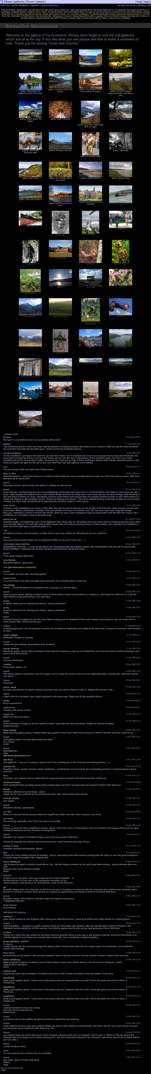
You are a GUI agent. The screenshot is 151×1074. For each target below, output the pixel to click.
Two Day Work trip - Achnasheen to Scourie (54, 16)
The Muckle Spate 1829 (98, 14)
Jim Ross (8, 759)
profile (14, 5)
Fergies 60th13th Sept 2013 (47, 18)
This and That (33, 10)
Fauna (117, 12)
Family (62, 14)
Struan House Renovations (84, 16)
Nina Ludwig (9, 730)
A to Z (69, 14)
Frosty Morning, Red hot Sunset (28, 14)
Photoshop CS (7, 14)
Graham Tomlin (11, 798)
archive (113, 14)
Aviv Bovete (9, 560)
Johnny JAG (9, 971)
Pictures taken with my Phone (94, 18)
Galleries (35, 5)
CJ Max (7, 932)
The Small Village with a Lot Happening (109, 10)
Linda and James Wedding (119, 18)
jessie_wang (9, 687)
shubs (6, 700)
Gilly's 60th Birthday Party (81, 10)
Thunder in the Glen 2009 (70, 18)
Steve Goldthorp (11, 861)
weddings (84, 14)
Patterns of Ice (34, 12)
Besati (6, 789)
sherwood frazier (12, 782)
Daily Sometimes (8, 10)
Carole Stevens (11, 648)
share (15, 434)
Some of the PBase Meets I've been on (79, 12)
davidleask (8, 978)
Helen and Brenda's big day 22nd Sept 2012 (122, 16)
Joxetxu (7, 664)
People (146, 12)
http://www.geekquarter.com (16, 755)
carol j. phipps (10, 635)
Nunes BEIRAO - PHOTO (16, 941)
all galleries (23, 5)
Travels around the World (51, 12)
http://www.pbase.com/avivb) (22, 567)
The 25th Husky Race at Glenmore (55, 10)
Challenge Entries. (18, 12)
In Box (76, 14)
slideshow (141, 5)
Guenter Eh (9, 766)
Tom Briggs (9, 585)
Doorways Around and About (129, 14)
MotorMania (137, 12)
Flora (123, 12)
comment (8, 434)
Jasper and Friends (50, 14)
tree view (121, 5)
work (129, 12)
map (149, 5)
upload (99, 16)
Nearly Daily (22, 10)
